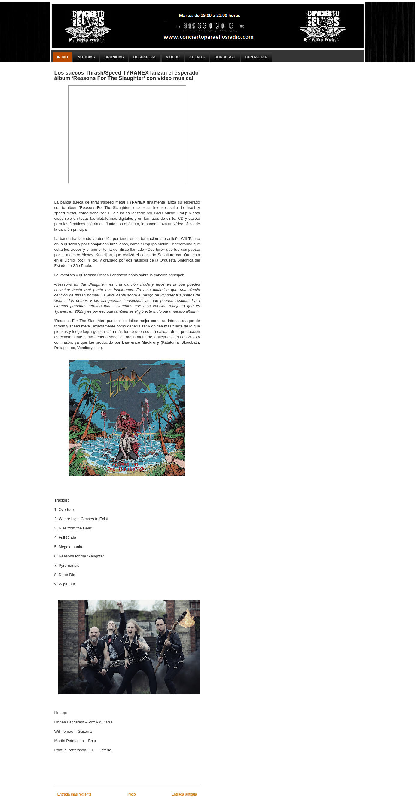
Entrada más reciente (74, 794)
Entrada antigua (184, 794)
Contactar (256, 57)
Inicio (62, 57)
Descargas (145, 57)
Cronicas (114, 57)
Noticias (86, 57)
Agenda (197, 57)
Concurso (225, 57)
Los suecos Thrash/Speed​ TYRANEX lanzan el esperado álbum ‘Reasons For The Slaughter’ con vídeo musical (126, 75)
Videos (172, 57)
